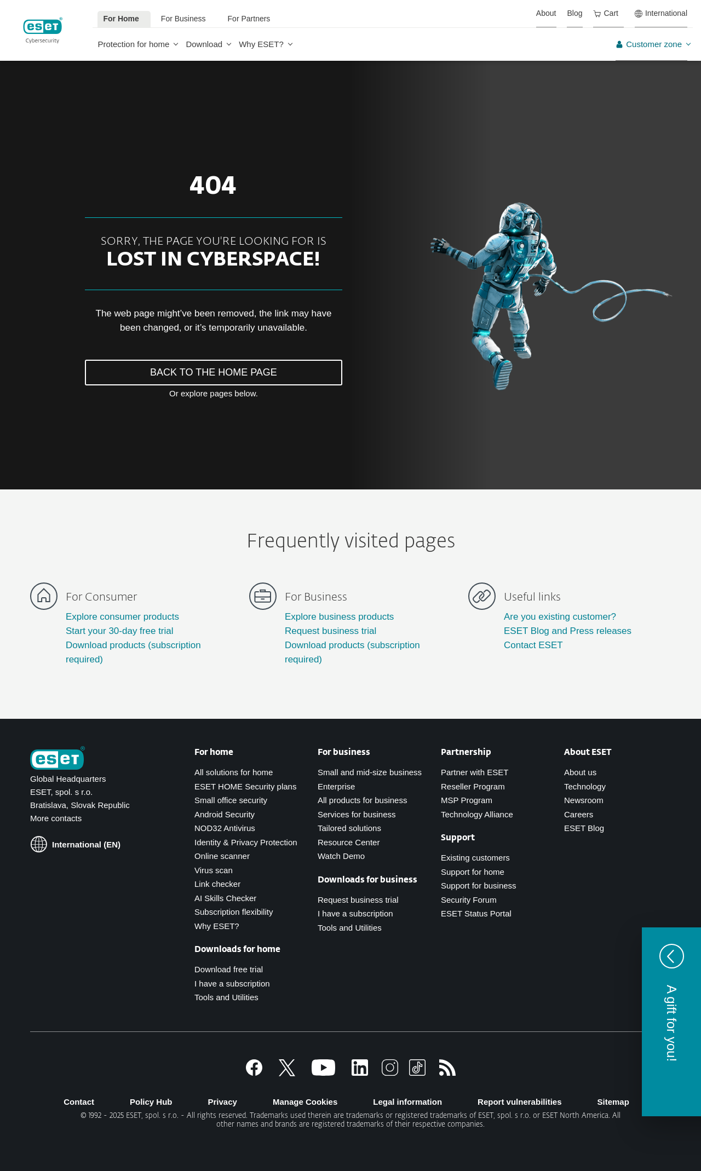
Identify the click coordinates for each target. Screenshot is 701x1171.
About (546, 13)
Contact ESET (533, 645)
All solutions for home (233, 772)
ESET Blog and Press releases (567, 631)
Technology (585, 786)
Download (204, 44)
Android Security (224, 814)
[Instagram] (390, 1072)
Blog (574, 13)
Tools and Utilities (226, 997)
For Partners (249, 18)
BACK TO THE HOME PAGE (213, 372)
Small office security (230, 800)
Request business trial (330, 631)
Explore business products (339, 617)
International (661, 13)
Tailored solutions (349, 828)
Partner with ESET (474, 772)
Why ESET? (261, 44)
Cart (605, 13)
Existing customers (475, 857)
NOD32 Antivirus (224, 828)
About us (580, 772)
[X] (287, 1072)
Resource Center (349, 842)
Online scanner (222, 856)
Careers (578, 814)
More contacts (56, 818)
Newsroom (584, 800)
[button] (671, 1021)
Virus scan (213, 870)
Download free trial (228, 969)
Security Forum (469, 899)
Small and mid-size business (370, 772)
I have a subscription (232, 983)
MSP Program (466, 800)
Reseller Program (473, 786)
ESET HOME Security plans (245, 786)
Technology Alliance (477, 814)
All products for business (362, 800)
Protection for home (134, 44)
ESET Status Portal (476, 913)
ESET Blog (584, 828)
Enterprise (336, 786)
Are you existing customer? (560, 617)
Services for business (357, 814)
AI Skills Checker (225, 898)
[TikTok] (417, 1072)
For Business (183, 18)
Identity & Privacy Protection (245, 842)
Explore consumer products (122, 617)
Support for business (478, 885)
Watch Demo (341, 856)
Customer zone (649, 44)
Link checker (217, 884)
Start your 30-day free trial (120, 631)
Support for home (472, 871)
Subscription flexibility (233, 911)
